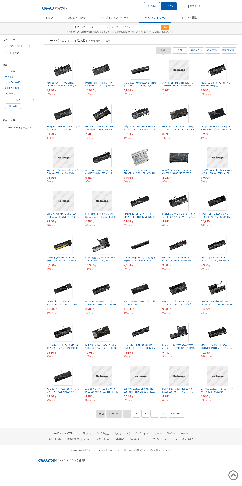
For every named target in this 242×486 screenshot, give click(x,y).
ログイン (168, 6)
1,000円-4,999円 (12, 82)
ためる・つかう (76, 17)
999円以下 (10, 77)
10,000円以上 (11, 93)
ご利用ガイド (85, 433)
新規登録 (151, 6)
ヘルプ (184, 6)
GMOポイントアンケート (114, 17)
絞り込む (13, 106)
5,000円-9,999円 (12, 88)
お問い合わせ (103, 439)
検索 (165, 27)
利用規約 (119, 439)
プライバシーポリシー (164, 439)
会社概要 (188, 439)
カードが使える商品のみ (17, 127)
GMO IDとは (103, 433)
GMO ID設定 (195, 6)
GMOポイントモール (155, 17)
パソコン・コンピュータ (17, 46)
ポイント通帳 (189, 17)
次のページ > (176, 413)
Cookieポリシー (138, 439)
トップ (49, 17)
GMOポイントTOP (63, 433)
